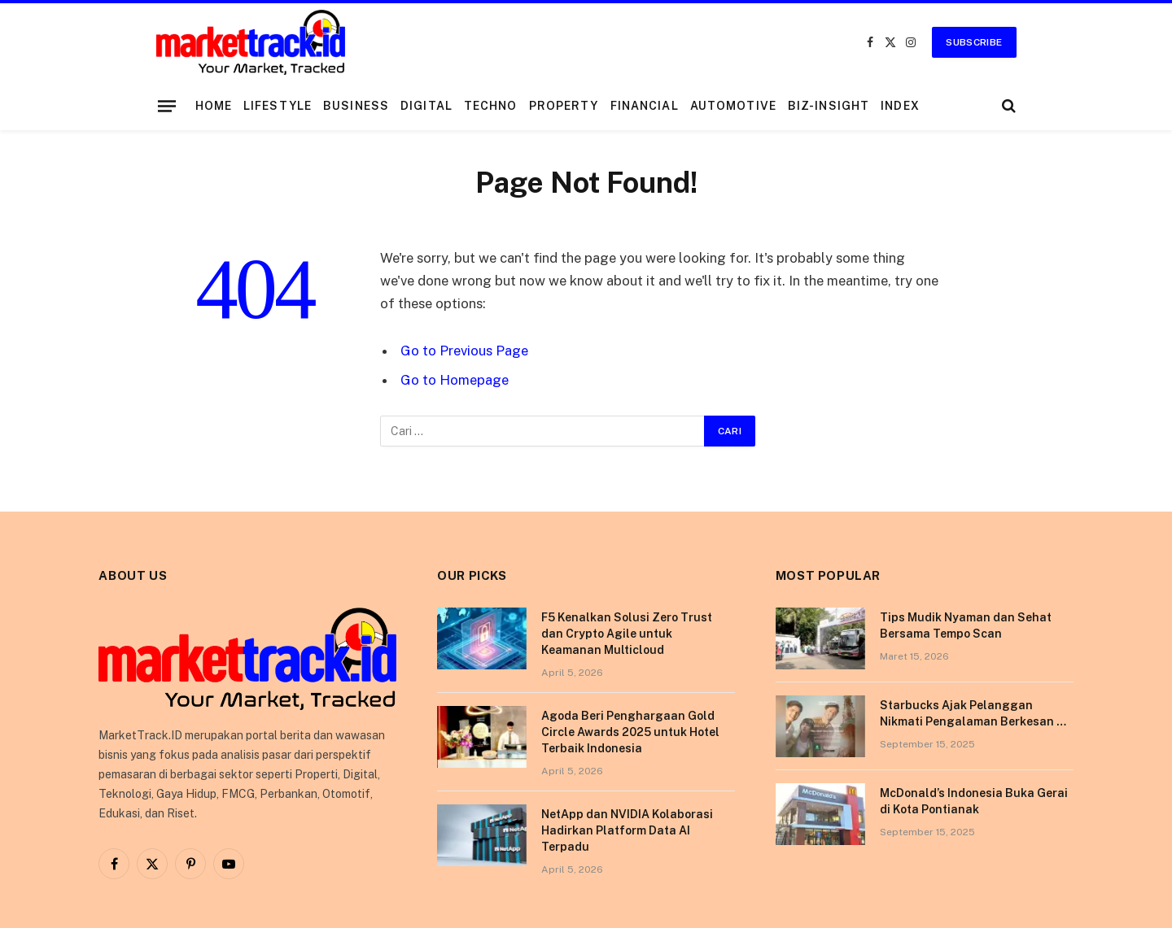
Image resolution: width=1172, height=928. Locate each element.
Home (213, 105)
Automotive (733, 105)
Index (900, 105)
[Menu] (166, 105)
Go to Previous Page (464, 350)
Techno (491, 105)
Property (564, 105)
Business (356, 105)
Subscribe (974, 42)
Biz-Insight (828, 105)
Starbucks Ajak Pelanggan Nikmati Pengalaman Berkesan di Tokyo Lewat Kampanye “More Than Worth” (973, 714)
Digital (426, 105)
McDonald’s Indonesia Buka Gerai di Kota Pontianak (974, 801)
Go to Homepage (454, 380)
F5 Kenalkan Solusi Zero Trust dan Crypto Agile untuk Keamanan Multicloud (626, 633)
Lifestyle (277, 105)
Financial (644, 105)
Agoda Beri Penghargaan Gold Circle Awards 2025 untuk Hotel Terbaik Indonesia (630, 732)
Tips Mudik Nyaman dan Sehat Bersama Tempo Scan (966, 625)
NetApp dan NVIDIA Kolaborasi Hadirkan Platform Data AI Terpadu (627, 830)
